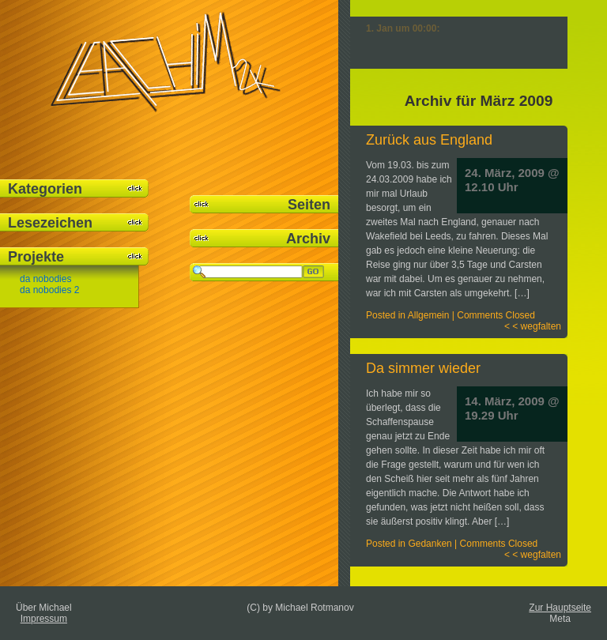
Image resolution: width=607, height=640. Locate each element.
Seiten (309, 205)
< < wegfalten (532, 326)
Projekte (36, 257)
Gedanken (429, 543)
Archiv (308, 239)
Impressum (44, 618)
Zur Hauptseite (560, 607)
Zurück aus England (429, 140)
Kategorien (45, 189)
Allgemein (429, 315)
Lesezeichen (50, 223)
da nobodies (45, 278)
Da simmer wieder (423, 368)
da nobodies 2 (49, 290)
